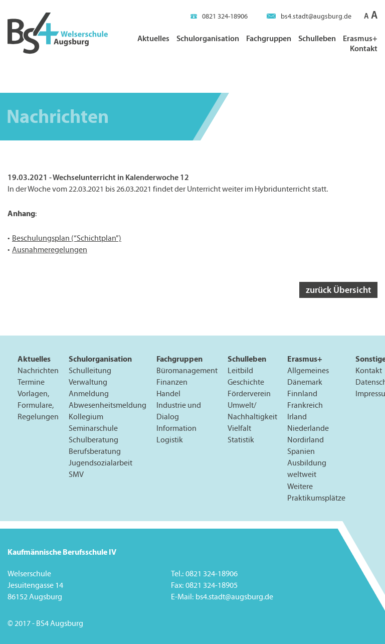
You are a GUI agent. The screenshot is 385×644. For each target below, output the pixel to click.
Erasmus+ (360, 38)
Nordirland (305, 439)
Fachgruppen (268, 38)
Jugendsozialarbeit (100, 462)
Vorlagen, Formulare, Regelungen (38, 405)
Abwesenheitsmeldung (107, 405)
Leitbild (240, 370)
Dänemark (304, 382)
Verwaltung (88, 382)
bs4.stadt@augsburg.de (309, 16)
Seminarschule (93, 428)
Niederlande (308, 428)
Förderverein (249, 393)
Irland (297, 416)
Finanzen (171, 382)
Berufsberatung (95, 451)
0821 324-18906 (219, 16)
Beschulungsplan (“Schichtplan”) (66, 238)
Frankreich (305, 405)
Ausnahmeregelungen (49, 249)
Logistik (169, 439)
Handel (168, 393)
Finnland (302, 393)
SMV (76, 474)
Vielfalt (239, 428)
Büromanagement (187, 370)
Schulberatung (93, 439)
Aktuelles (153, 38)
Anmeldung (89, 393)
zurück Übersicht (338, 289)
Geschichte (246, 382)
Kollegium (86, 416)
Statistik (241, 439)
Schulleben (317, 38)
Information (176, 428)
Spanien (301, 451)
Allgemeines (308, 370)
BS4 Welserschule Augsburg (58, 34)
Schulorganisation (207, 38)
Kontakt (363, 48)
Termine (31, 382)
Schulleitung (90, 370)
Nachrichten (38, 370)
